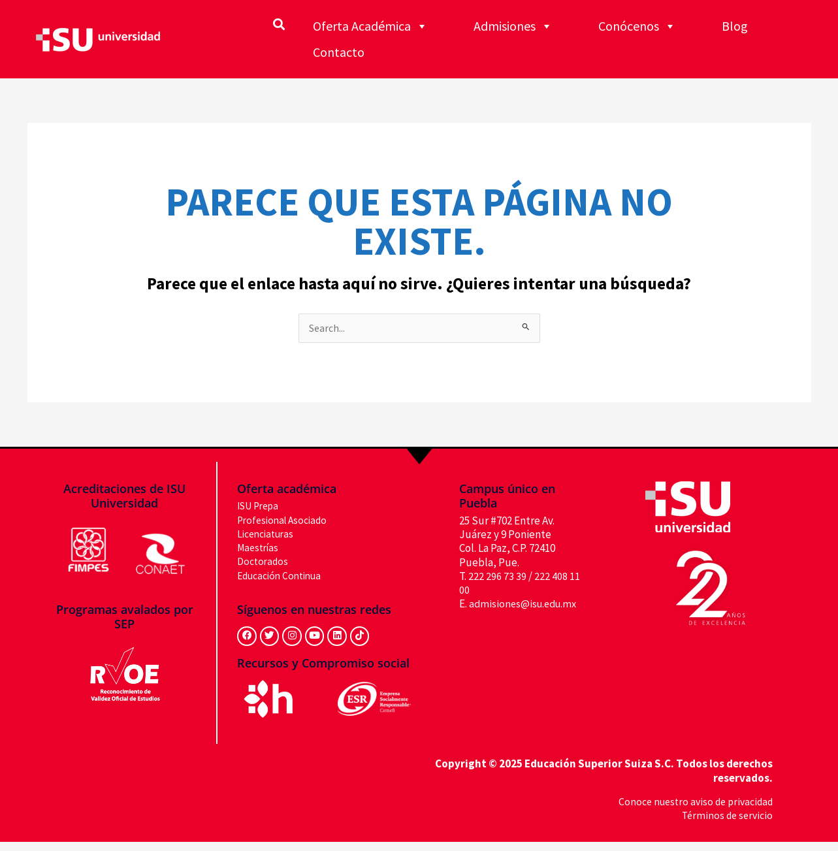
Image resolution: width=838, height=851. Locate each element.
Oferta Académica (370, 26)
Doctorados (264, 562)
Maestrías (260, 548)
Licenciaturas (268, 535)
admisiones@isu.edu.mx (525, 605)
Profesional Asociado (285, 520)
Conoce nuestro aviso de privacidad (690, 810)
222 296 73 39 (497, 577)
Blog (735, 26)
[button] (279, 24)
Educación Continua (283, 576)
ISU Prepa (261, 507)
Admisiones (513, 26)
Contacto (338, 52)
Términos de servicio (725, 824)
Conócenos (637, 26)
